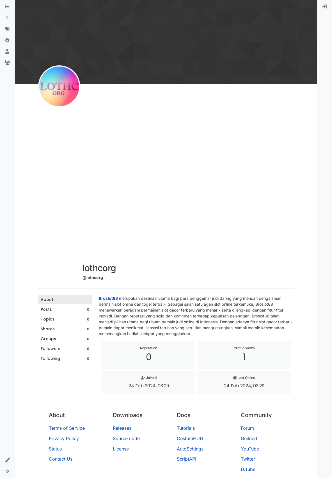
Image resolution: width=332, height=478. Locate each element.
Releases (122, 428)
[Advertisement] (99, 174)
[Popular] (7, 40)
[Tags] (7, 29)
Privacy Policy (64, 438)
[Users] (7, 51)
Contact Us (60, 459)
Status (55, 449)
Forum (247, 428)
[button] (7, 460)
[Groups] (7, 62)
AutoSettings (190, 449)
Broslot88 (108, 298)
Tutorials (186, 428)
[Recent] (7, 17)
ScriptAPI (186, 459)
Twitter (248, 459)
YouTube (250, 449)
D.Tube (248, 469)
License (121, 449)
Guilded (249, 438)
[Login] (325, 6)
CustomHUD (190, 438)
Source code (126, 438)
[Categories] (7, 6)
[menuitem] (325, 6)
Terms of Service (67, 428)
